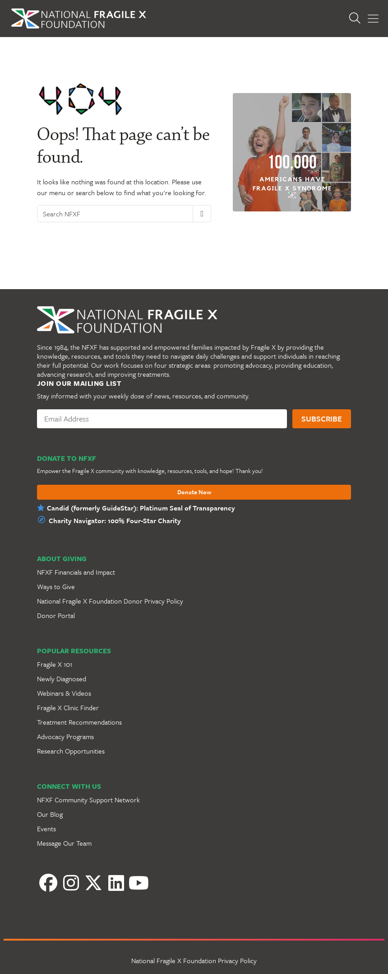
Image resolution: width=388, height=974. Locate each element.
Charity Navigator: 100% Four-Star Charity (115, 520)
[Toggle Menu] (373, 18)
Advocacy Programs (65, 736)
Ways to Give (56, 586)
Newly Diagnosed (61, 679)
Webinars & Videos (64, 693)
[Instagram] (71, 883)
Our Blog (50, 814)
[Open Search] (355, 18)
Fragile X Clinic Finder (68, 707)
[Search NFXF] (115, 213)
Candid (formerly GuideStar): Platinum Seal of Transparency (141, 507)
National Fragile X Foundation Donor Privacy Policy (110, 601)
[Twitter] (93, 883)
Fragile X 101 (54, 664)
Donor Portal (56, 615)
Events (46, 829)
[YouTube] (138, 883)
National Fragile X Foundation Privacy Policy (194, 960)
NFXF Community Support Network (88, 800)
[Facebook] (48, 883)
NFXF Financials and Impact (76, 572)
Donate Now (194, 492)
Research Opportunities (71, 751)
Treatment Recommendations (79, 722)
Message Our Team (64, 843)
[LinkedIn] (116, 883)
